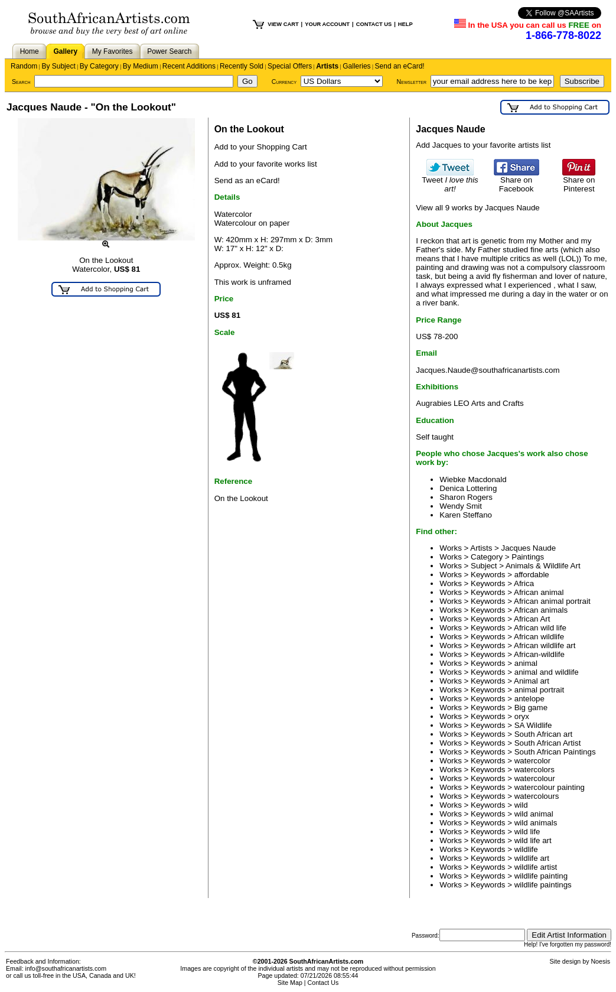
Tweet (450, 180)
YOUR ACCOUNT (327, 24)
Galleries (356, 66)
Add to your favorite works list (265, 164)
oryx (521, 716)
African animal (538, 592)
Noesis (600, 961)
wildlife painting (541, 875)
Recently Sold (241, 66)
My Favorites (112, 51)
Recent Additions (189, 66)
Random (24, 66)
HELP (405, 24)
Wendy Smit (460, 506)
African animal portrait (552, 601)
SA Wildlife (533, 725)
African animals (541, 610)
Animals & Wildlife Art (543, 565)
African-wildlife (539, 654)
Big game (530, 707)
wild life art (533, 840)
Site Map (290, 982)
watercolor (532, 760)
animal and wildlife (546, 672)
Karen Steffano (465, 514)
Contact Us (323, 982)
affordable (531, 574)
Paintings (527, 556)
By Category (99, 66)
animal (525, 663)
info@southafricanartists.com (66, 968)
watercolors (534, 769)
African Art (532, 618)
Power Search (169, 51)
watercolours (536, 796)
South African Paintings (555, 751)
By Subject (58, 66)
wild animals (536, 822)
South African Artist (547, 743)
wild (521, 805)
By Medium (140, 66)
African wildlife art (544, 645)
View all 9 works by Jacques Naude (477, 207)
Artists (327, 66)
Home (29, 51)
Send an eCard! (400, 66)
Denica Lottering (468, 488)
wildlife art (531, 858)
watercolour (534, 778)
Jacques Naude (528, 548)
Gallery (65, 51)
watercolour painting (549, 787)
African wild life (540, 627)
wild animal (533, 813)
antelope (529, 698)
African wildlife (539, 636)
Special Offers (290, 66)
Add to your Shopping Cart (260, 146)
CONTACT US (374, 24)
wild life (527, 831)
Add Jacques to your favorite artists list (483, 145)
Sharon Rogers (466, 497)
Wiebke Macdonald (472, 479)
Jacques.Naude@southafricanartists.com (487, 370)
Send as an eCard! (247, 180)
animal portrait (539, 689)
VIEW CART (283, 24)
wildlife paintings (543, 884)
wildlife (526, 849)
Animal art (531, 680)
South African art (543, 734)
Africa (524, 583)
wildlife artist (536, 867)
